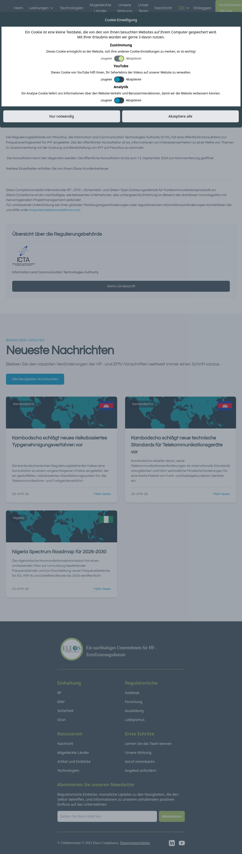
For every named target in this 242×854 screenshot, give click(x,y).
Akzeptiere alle (180, 116)
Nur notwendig (61, 116)
